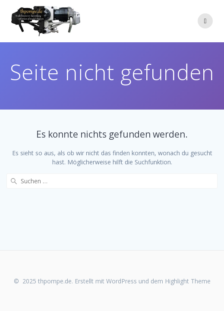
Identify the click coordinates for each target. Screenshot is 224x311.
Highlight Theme (188, 281)
